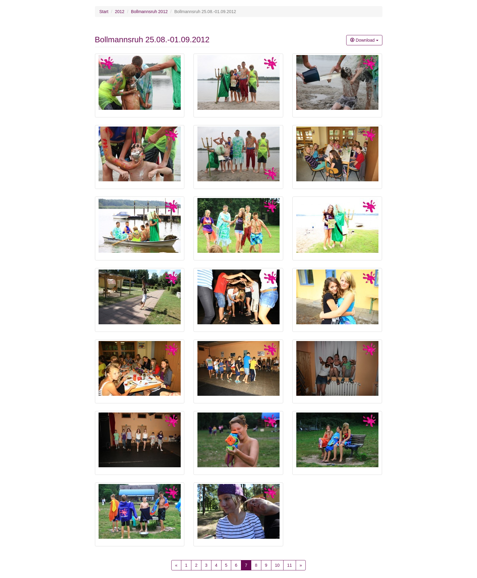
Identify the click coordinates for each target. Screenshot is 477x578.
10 (277, 565)
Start (104, 11)
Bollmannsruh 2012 (149, 11)
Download (364, 40)
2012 (119, 11)
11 (289, 565)
